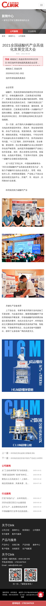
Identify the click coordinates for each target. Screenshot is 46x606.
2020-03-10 (37, 507)
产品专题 (26, 545)
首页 (3, 36)
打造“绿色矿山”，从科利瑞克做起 (16, 498)
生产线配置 (27, 549)
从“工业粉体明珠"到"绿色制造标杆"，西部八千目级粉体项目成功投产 (16, 470)
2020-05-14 (37, 502)
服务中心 (36, 545)
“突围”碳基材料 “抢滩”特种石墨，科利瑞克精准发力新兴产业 (16, 475)
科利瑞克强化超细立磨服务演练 (23, 453)
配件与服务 (16, 534)
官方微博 (5, 534)
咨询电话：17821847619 (23, 603)
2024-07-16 (37, 483)
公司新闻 (14, 31)
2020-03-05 (37, 511)
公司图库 (36, 530)
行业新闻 (32, 31)
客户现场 (5, 549)
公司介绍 (5, 530)
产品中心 (5, 545)
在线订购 (16, 545)
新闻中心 (11, 36)
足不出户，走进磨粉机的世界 (14, 507)
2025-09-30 (37, 475)
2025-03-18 (37, 479)
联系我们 (26, 530)
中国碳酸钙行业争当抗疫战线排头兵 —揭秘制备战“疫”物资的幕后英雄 (16, 511)
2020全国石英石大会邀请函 (14, 503)
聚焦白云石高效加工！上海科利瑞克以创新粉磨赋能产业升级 (16, 479)
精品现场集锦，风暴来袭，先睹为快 (16, 483)
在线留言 (16, 549)
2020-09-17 (37, 498)
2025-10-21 (37, 470)
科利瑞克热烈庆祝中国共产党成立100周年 (27, 458)
